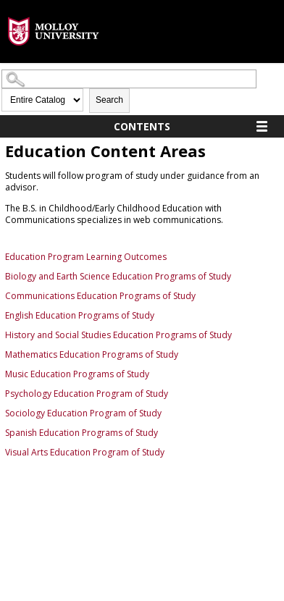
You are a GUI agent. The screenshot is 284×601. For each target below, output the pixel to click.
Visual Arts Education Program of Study (84, 452)
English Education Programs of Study (79, 315)
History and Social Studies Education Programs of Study (118, 335)
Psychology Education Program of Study (86, 393)
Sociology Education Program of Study (83, 413)
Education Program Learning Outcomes (86, 257)
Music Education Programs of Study (77, 374)
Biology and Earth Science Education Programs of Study (118, 276)
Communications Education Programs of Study (100, 296)
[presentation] (53, 57)
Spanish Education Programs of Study (81, 432)
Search (109, 100)
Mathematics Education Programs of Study (91, 354)
